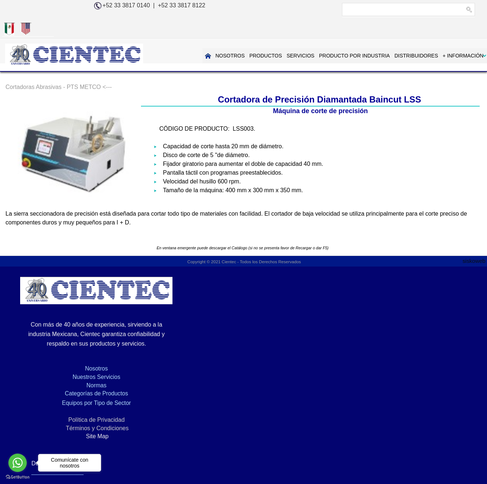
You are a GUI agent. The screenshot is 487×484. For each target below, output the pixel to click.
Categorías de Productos (81, 375)
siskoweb (475, 242)
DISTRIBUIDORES (371, 36)
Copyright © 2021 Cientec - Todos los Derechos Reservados (243, 243)
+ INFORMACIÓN (417, 36)
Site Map (81, 418)
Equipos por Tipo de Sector (81, 385)
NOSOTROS (186, 36)
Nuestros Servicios (81, 359)
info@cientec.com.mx (401, 341)
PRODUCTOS (221, 36)
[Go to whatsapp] (17, 463)
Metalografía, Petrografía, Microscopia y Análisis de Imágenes (155, 443)
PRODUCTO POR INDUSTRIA (309, 36)
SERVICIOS (256, 36)
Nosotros (81, 350)
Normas (81, 367)
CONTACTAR (461, 36)
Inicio (55, 443)
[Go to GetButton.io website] (17, 476)
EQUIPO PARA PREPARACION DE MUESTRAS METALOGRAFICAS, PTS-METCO (359, 443)
